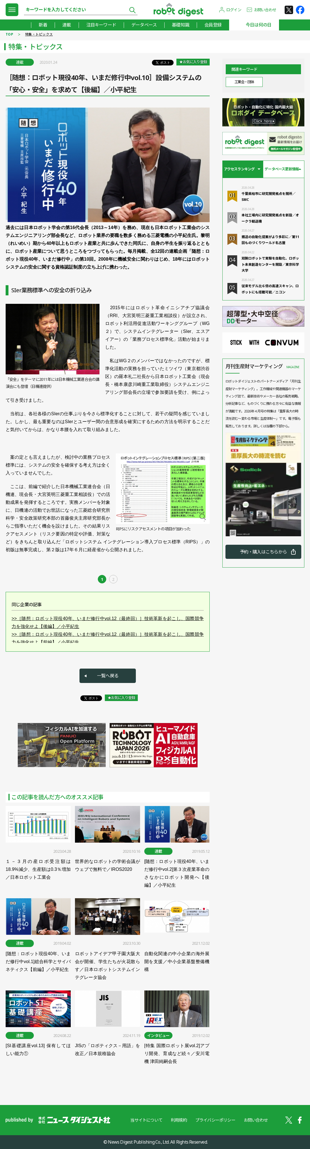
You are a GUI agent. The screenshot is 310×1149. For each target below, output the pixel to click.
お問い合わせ (265, 9)
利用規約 (179, 1120)
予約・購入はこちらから (263, 552)
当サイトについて (146, 1120)
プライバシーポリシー (215, 1120)
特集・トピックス (39, 34)
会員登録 (213, 25)
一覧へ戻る (107, 676)
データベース (144, 25)
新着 (43, 25)
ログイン (233, 9)
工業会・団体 (244, 81)
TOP (9, 34)
